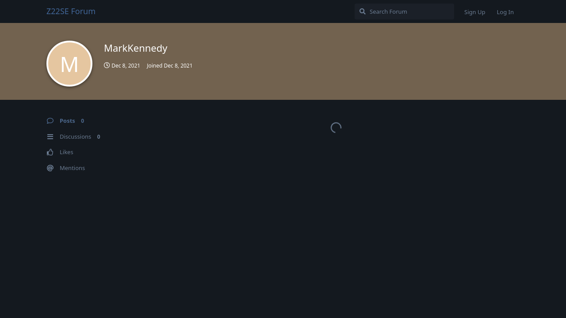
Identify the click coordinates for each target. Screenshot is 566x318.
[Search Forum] (404, 11)
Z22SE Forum (71, 11)
